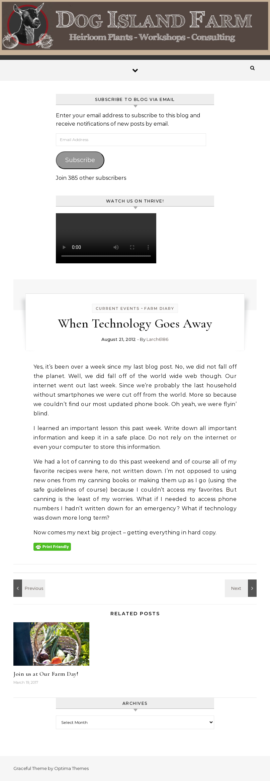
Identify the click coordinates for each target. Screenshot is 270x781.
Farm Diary (159, 308)
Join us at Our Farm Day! (45, 673)
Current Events (118, 308)
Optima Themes (71, 768)
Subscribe (80, 160)
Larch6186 (157, 339)
